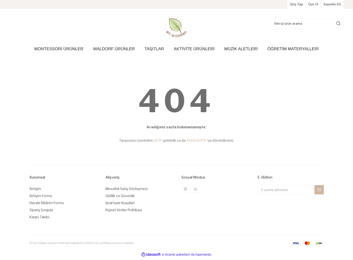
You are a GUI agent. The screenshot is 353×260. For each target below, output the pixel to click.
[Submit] (319, 191)
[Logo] (176, 29)
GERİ (157, 142)
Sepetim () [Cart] (328, 5)
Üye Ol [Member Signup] (304, 5)
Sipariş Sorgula (41, 212)
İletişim (35, 191)
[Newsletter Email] (291, 191)
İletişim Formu (40, 198)
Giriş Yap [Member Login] (282, 5)
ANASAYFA (196, 142)
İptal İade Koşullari (119, 205)
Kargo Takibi (39, 219)
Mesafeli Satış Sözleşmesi (126, 191)
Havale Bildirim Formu (46, 205)
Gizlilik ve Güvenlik (120, 198)
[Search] (306, 25)
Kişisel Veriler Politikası (123, 212)
